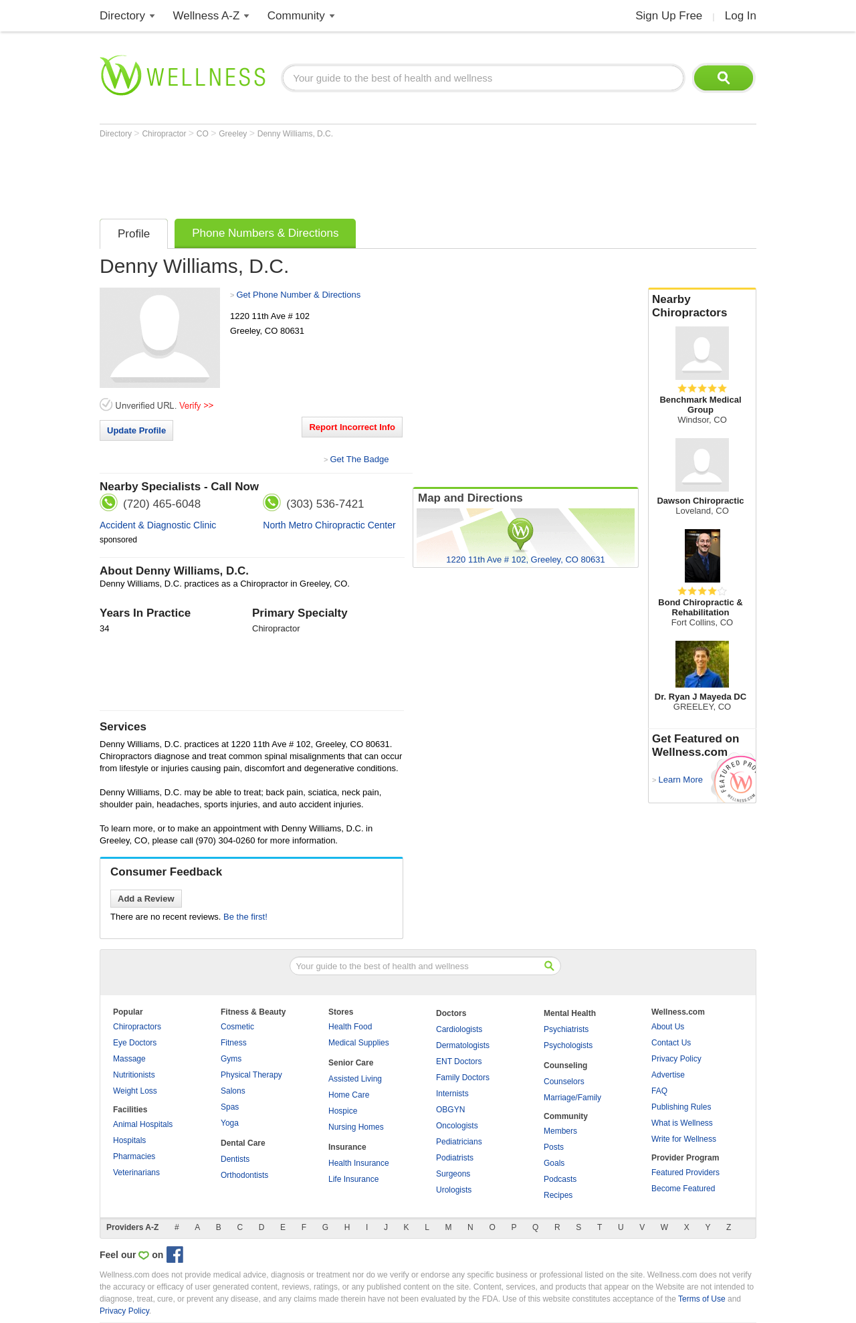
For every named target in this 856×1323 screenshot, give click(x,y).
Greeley (234, 133)
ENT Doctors (458, 1061)
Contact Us (671, 1042)
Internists (452, 1093)
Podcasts (560, 1179)
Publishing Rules (681, 1107)
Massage (129, 1058)
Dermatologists (463, 1045)
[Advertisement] (343, 175)
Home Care (348, 1095)
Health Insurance (358, 1163)
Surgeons (453, 1174)
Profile (134, 233)
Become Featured (683, 1188)
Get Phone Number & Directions (298, 295)
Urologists (453, 1190)
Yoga (230, 1123)
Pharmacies (134, 1156)
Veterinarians (136, 1172)
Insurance (347, 1147)
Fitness (234, 1042)
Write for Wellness (683, 1139)
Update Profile (136, 430)
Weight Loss (135, 1091)
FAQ (659, 1091)
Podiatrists (454, 1157)
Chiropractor (165, 133)
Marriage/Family (572, 1097)
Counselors (564, 1081)
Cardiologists (459, 1029)
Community (296, 15)
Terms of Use (702, 1299)
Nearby (702, 306)
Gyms (231, 1058)
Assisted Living (355, 1079)
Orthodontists (244, 1175)
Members (560, 1131)
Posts (554, 1147)
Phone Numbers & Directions (265, 233)
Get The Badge (359, 459)
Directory (122, 15)
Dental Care (243, 1143)
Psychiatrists (566, 1029)
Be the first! (245, 917)
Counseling (565, 1065)
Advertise (668, 1075)
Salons (233, 1091)
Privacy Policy (676, 1058)
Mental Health (570, 1013)
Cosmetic (237, 1026)
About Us (667, 1026)
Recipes (558, 1195)
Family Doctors (463, 1077)
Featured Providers (685, 1172)
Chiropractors (137, 1026)
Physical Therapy (251, 1075)
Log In (740, 15)
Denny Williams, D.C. (295, 133)
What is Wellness (682, 1123)
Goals (554, 1163)
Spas (230, 1107)
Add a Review (146, 899)
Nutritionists (134, 1075)
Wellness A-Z (206, 15)
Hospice (342, 1111)
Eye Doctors (134, 1042)
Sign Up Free (668, 15)
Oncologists (457, 1125)
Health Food (350, 1026)
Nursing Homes (356, 1127)
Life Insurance (353, 1179)
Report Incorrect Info (352, 427)
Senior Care (350, 1062)
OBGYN (450, 1109)
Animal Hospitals (143, 1124)
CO (204, 133)
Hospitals (129, 1140)
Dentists (235, 1159)
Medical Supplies (358, 1042)
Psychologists (568, 1045)
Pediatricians (459, 1141)
